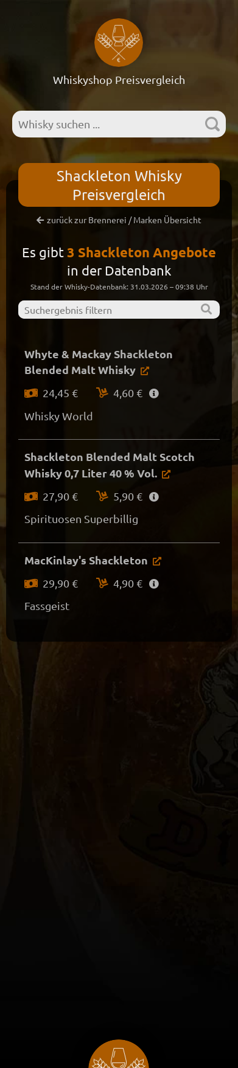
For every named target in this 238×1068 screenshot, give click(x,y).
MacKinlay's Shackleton (86, 560)
